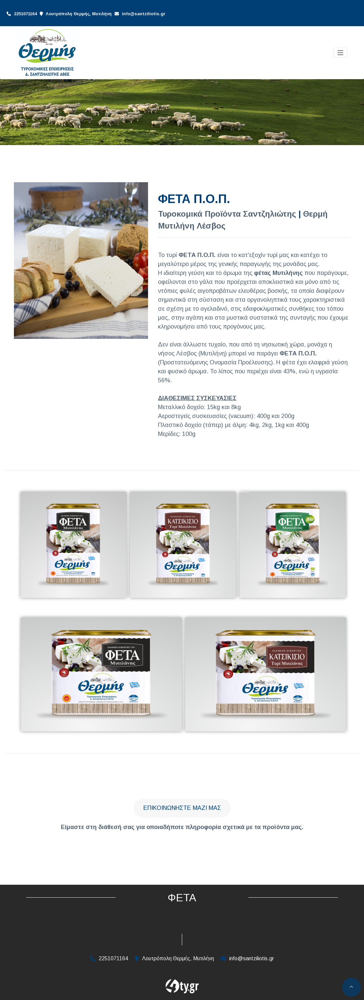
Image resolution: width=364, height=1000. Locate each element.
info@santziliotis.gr (144, 13)
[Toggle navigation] (340, 53)
